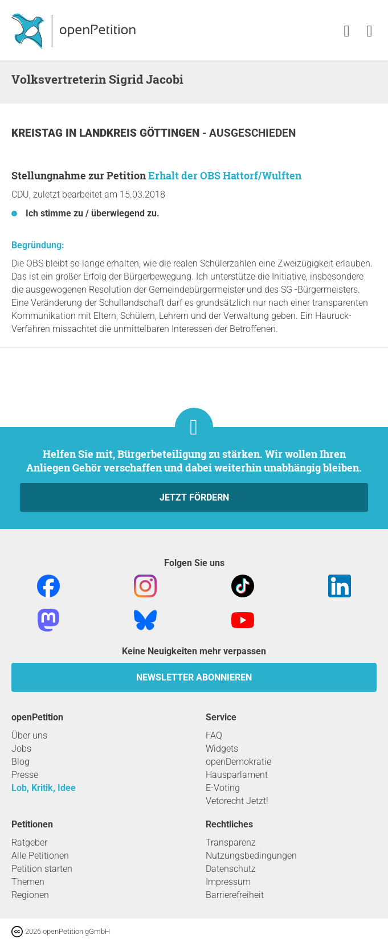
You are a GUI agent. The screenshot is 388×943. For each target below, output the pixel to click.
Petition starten (41, 868)
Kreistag (38, 133)
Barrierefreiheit (235, 894)
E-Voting (223, 787)
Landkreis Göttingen (140, 133)
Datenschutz (231, 868)
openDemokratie (238, 761)
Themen (27, 881)
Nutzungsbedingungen (251, 855)
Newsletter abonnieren (194, 677)
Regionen (30, 894)
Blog (20, 761)
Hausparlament (237, 774)
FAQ (214, 735)
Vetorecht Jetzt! (237, 801)
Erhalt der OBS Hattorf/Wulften (224, 175)
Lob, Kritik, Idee (43, 787)
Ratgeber (29, 842)
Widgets (222, 748)
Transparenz (231, 842)
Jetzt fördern (194, 497)
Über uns (29, 735)
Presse (24, 774)
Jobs (21, 748)
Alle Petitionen (40, 855)
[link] (369, 31)
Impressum (228, 881)
